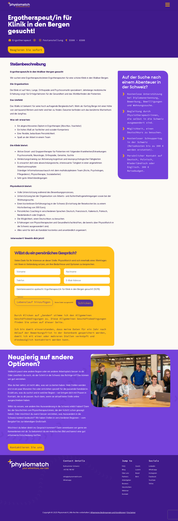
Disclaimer (131, 512)
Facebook (152, 476)
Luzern (138, 469)
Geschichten (126, 487)
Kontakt (125, 494)
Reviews (125, 483)
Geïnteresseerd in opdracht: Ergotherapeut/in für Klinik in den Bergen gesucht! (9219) (62, 292)
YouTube (152, 480)
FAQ (123, 466)
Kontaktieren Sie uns (26, 447)
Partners (125, 476)
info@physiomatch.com (72, 476)
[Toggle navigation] (167, 5)
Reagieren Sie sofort (26, 50)
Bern (137, 476)
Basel (137, 473)
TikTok (151, 483)
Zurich (137, 466)
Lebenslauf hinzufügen (33, 303)
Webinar (125, 490)
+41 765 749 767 (68, 469)
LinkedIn (152, 466)
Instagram (153, 473)
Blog (123, 469)
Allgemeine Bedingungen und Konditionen (108, 512)
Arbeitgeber (126, 480)
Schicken (84, 304)
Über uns (125, 473)
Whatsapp (67, 480)
